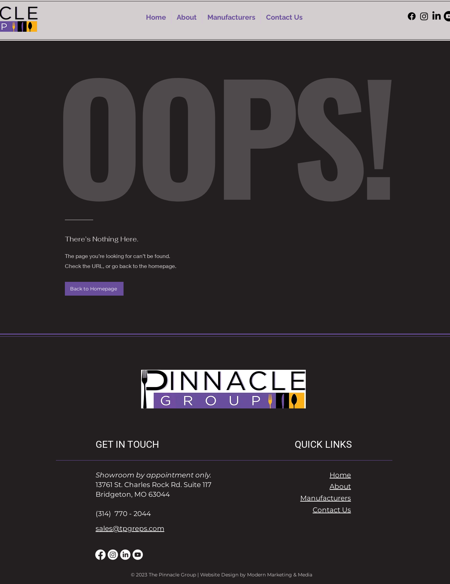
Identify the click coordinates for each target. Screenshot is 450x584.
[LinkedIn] (436, 16)
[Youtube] (138, 555)
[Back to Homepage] (94, 289)
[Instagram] (424, 16)
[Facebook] (412, 16)
